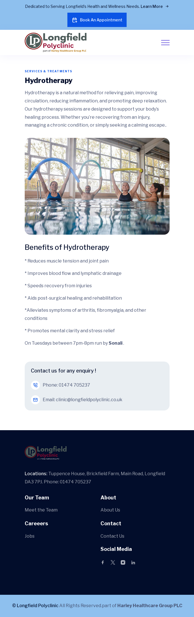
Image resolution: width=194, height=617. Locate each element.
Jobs (30, 536)
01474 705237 (74, 385)
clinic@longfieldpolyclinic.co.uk (89, 399)
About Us (110, 510)
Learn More (155, 6)
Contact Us (112, 536)
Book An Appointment (97, 20)
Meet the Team (41, 510)
